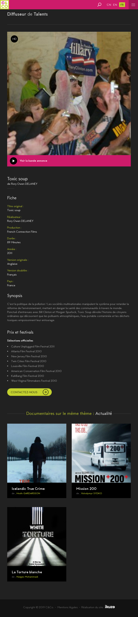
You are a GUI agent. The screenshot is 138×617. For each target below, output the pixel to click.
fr (122, 4)
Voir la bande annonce (33, 160)
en (115, 4)
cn (109, 4)
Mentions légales (67, 607)
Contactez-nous (24, 392)
